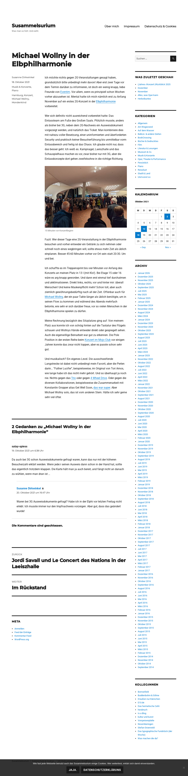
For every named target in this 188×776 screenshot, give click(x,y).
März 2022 (143, 380)
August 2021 (144, 398)
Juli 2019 (142, 463)
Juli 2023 (142, 341)
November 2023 (145, 327)
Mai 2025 (142, 294)
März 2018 (143, 520)
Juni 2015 (142, 638)
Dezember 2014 (145, 656)
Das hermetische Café (148, 706)
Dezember (143, 88)
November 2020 (145, 405)
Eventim (65, 92)
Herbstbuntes (144, 98)
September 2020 (146, 413)
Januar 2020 (144, 441)
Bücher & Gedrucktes (148, 141)
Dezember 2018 (145, 488)
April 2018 (142, 516)
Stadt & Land (144, 173)
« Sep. (143, 247)
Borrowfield (143, 692)
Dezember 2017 (145, 531)
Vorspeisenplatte (146, 720)
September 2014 (146, 667)
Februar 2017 (144, 567)
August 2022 (144, 366)
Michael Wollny (54, 296)
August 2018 (144, 502)
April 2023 (142, 348)
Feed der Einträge (23, 632)
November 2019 (145, 448)
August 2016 (144, 588)
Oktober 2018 (144, 495)
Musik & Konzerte (21, 86)
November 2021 (145, 387)
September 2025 (146, 287)
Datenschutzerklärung (102, 770)
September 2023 (146, 334)
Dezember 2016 (145, 574)
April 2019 (142, 473)
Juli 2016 (142, 592)
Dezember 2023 (145, 323)
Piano (15, 90)
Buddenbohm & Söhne (148, 695)
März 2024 (143, 316)
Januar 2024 (144, 319)
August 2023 (144, 337)
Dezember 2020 (145, 402)
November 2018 (145, 491)
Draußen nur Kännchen (149, 699)
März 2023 (143, 352)
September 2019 (146, 456)
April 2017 (142, 559)
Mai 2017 (142, 556)
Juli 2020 (142, 420)
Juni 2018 (142, 509)
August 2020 (144, 416)
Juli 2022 (142, 370)
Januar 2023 (144, 355)
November (143, 91)
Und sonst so (144, 177)
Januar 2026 (144, 273)
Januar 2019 (144, 484)
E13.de (141, 702)
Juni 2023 (142, 344)
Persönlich (143, 162)
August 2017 (144, 545)
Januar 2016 (144, 613)
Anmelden (19, 628)
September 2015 (146, 628)
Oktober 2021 (144, 391)
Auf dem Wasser (146, 130)
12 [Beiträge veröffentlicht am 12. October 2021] (144, 229)
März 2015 (143, 649)
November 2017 (145, 534)
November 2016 (145, 577)
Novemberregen (145, 724)
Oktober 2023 (144, 330)
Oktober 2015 (144, 624)
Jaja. (73, 770)
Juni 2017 (142, 552)
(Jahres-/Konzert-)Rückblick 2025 (154, 84)
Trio (73, 378)
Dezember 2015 (145, 617)
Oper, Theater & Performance (152, 159)
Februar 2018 (144, 524)
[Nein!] (183, 767)
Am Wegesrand (145, 127)
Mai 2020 (142, 427)
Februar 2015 (144, 653)
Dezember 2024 (145, 305)
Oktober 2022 (144, 362)
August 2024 (144, 312)
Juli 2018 (142, 506)
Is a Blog (142, 713)
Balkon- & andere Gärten (149, 134)
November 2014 (145, 660)
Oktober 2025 (144, 284)
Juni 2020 (142, 423)
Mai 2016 (142, 599)
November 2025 (145, 280)
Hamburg (17, 95)
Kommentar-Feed (23, 636)
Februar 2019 (144, 481)
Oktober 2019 (144, 452)
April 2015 (142, 645)
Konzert (28, 95)
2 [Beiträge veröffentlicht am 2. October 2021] (167, 216)
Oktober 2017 (144, 538)
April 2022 (142, 377)
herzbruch (142, 709)
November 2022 (145, 359)
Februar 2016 (144, 610)
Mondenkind (19, 102)
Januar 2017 (144, 570)
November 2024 (145, 309)
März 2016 (143, 606)
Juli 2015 (142, 635)
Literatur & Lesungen (148, 148)
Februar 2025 (144, 298)
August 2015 (144, 631)
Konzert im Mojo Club (98, 339)
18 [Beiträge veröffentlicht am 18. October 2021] (138, 235)
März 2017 (143, 563)
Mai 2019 (142, 470)
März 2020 (143, 434)
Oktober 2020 (144, 409)
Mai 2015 (142, 642)
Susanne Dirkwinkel (23, 77)
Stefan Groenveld (146, 727)
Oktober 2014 (144, 663)
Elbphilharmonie (106, 101)
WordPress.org (22, 639)
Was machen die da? (148, 738)
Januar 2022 (144, 384)
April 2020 (142, 430)
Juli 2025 (142, 291)
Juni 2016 (142, 595)
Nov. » (168, 247)
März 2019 (143, 477)
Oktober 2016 (144, 581)
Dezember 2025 (145, 276)
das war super (101, 387)
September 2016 (146, 585)
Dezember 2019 (145, 445)
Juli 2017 (142, 549)
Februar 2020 (144, 438)
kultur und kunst (145, 717)
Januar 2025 (144, 301)
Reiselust (142, 170)
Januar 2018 (144, 527)
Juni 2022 (142, 373)
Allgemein (142, 123)
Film (140, 144)
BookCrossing (144, 137)
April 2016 (142, 602)
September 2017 (146, 542)
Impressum (132, 26)
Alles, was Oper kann (148, 95)
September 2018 (146, 499)
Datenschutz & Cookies (160, 26)
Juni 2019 (142, 466)
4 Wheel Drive (98, 378)
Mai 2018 (142, 513)
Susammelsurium (33, 25)
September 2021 (146, 395)
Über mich (112, 26)
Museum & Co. (145, 152)
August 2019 (144, 459)
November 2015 (145, 620)
